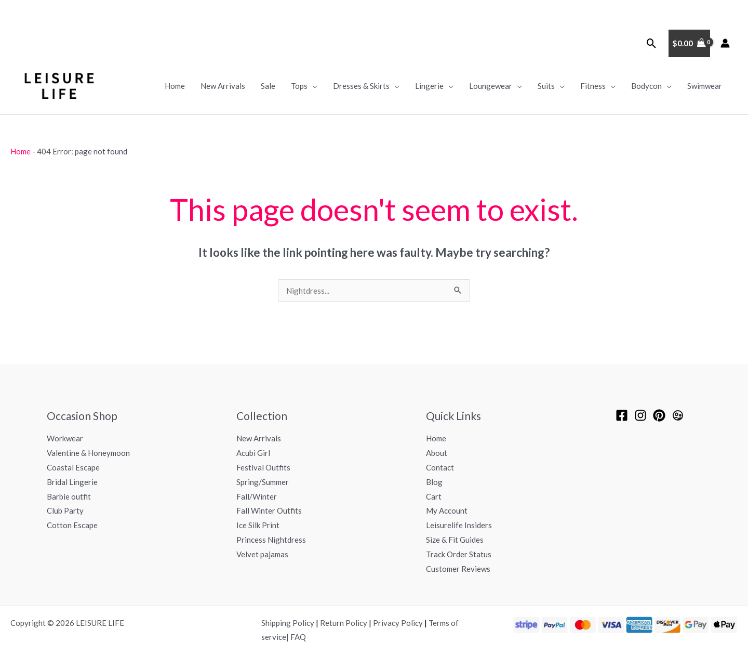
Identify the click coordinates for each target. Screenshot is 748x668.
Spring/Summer (262, 482)
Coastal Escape (73, 467)
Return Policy (343, 622)
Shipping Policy (287, 622)
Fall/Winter (256, 496)
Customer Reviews (458, 568)
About (436, 452)
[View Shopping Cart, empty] (689, 43)
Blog (434, 482)
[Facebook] (622, 415)
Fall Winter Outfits (269, 510)
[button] (651, 43)
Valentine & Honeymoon (88, 452)
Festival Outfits (263, 467)
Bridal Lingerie (72, 482)
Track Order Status (458, 554)
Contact (440, 467)
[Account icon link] (725, 43)
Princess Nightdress (271, 539)
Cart (434, 496)
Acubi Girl (253, 452)
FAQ (298, 636)
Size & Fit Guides (455, 539)
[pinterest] (659, 415)
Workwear (65, 438)
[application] (312, 85)
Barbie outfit (69, 496)
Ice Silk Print (257, 525)
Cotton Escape (72, 525)
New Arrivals (258, 438)
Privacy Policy (398, 622)
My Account (447, 510)
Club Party (65, 510)
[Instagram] (640, 415)
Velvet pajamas (262, 554)
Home (20, 151)
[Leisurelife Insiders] (678, 415)
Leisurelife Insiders (459, 525)
